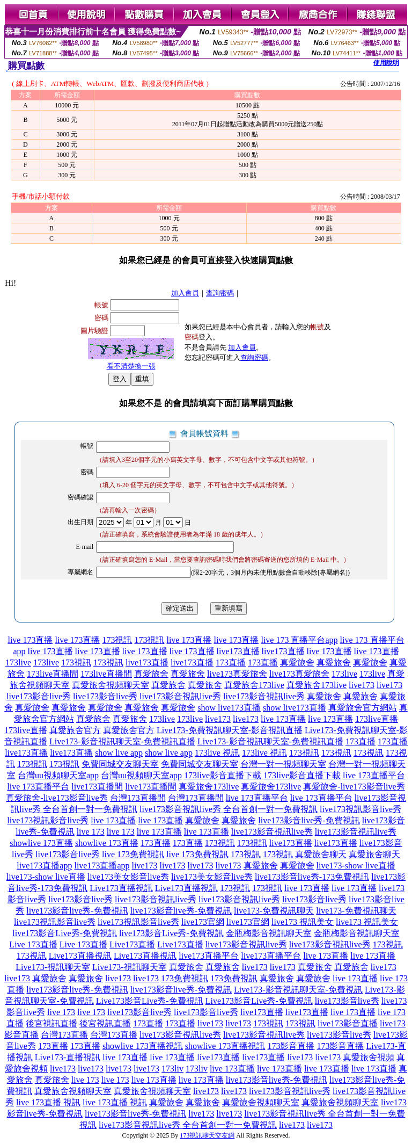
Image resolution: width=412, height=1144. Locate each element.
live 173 (91, 831)
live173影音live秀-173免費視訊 (312, 876)
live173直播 (238, 651)
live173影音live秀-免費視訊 (308, 820)
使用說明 (386, 63)
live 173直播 (30, 640)
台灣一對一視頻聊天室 (283, 764)
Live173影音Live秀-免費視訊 (149, 1000)
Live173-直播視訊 (68, 1057)
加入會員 (185, 293)
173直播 (231, 662)
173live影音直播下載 (222, 775)
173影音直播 (290, 1046)
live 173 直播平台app (299, 640)
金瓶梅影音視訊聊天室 (269, 933)
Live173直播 (132, 944)
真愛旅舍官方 (75, 730)
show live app (119, 752)
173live (18, 662)
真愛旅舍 (297, 662)
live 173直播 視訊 (48, 1102)
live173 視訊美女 (302, 921)
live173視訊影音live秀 (360, 809)
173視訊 (117, 640)
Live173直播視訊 (121, 888)
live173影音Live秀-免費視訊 (64, 933)
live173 (361, 685)
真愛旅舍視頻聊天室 (110, 685)
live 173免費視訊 (133, 854)
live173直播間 (97, 786)
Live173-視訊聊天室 (53, 967)
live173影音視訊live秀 (180, 696)
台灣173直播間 (138, 797)
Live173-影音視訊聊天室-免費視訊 (298, 989)
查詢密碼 (220, 293)
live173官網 (202, 921)
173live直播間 (52, 673)
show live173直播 (229, 707)
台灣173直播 (64, 1034)
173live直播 (376, 718)
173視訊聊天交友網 (207, 1135)
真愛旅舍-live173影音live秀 (353, 786)
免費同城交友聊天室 (120, 764)
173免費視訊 (184, 978)
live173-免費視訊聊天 (274, 910)
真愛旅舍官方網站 (362, 707)
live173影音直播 (348, 1023)
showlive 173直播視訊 (142, 1046)
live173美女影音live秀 (128, 876)
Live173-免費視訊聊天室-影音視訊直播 (230, 730)
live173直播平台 (209, 955)
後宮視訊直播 (51, 1023)
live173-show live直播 (356, 865)
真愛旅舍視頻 (368, 1057)
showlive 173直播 (41, 843)
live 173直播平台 (374, 775)
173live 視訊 (217, 752)
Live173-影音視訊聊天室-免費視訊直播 (122, 741)
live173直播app (44, 865)
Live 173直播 (33, 944)
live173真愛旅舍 (237, 673)
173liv (172, 1068)
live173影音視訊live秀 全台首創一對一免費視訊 (228, 809)
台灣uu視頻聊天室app (58, 775)
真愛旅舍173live (254, 685)
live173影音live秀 (38, 696)
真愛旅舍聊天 (321, 854)
